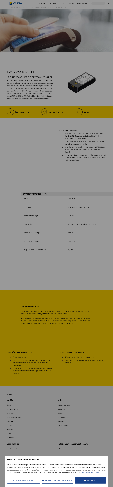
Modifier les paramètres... (25, 480)
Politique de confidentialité (91, 472)
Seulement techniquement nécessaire (58, 480)
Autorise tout (91, 480)
